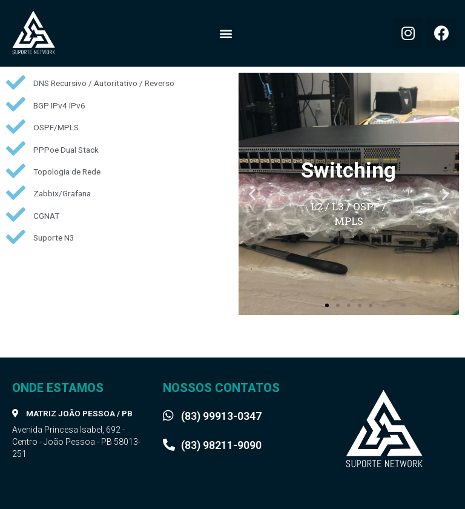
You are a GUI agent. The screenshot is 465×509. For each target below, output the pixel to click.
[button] (226, 33)
